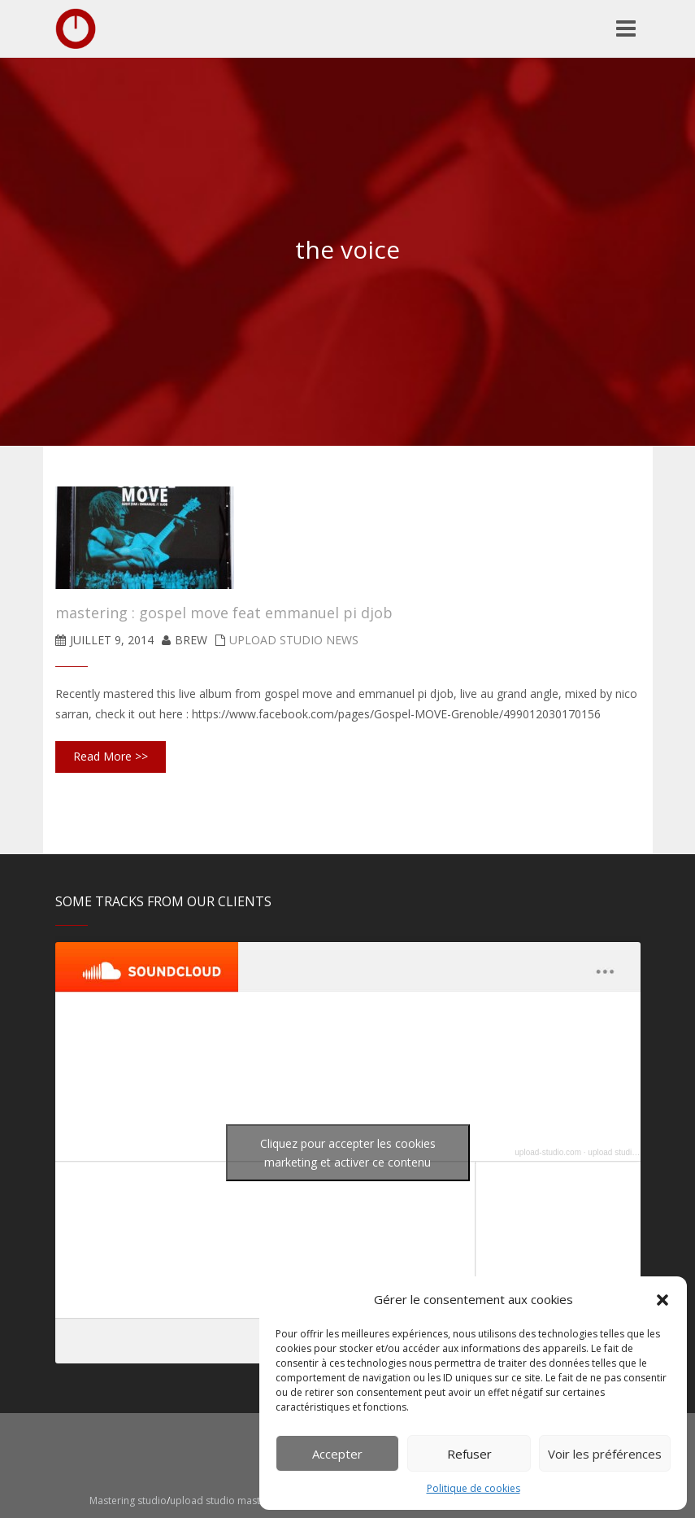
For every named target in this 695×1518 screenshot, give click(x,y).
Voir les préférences (605, 1454)
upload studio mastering (631, 1152)
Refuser (469, 1454)
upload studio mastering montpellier (255, 1500)
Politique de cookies (473, 1488)
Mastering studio (128, 1500)
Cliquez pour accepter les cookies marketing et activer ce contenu (348, 1153)
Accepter (337, 1454)
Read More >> (110, 756)
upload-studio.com (548, 1152)
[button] (662, 1300)
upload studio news (293, 640)
